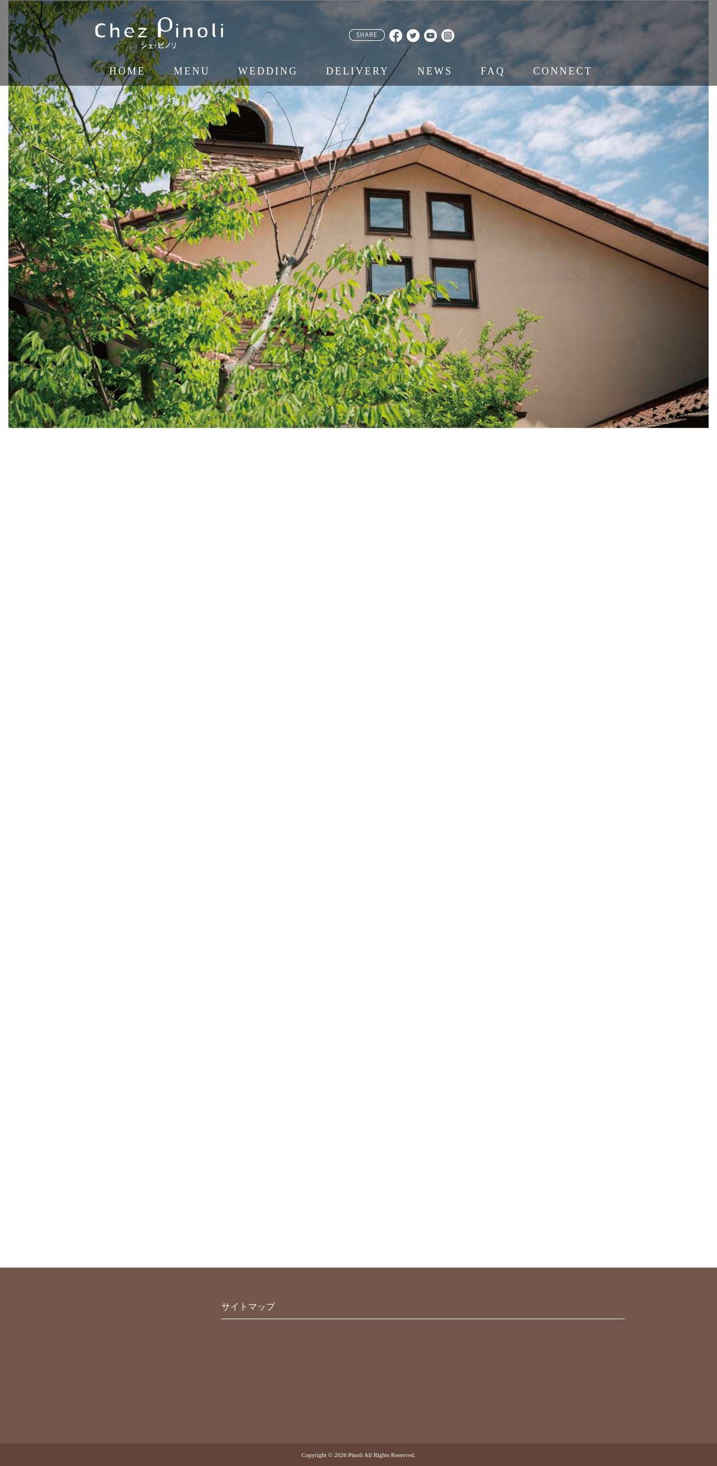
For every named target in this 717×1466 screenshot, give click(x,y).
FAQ (493, 71)
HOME (127, 71)
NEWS (435, 71)
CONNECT (563, 71)
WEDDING (268, 71)
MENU (192, 71)
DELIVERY (357, 71)
